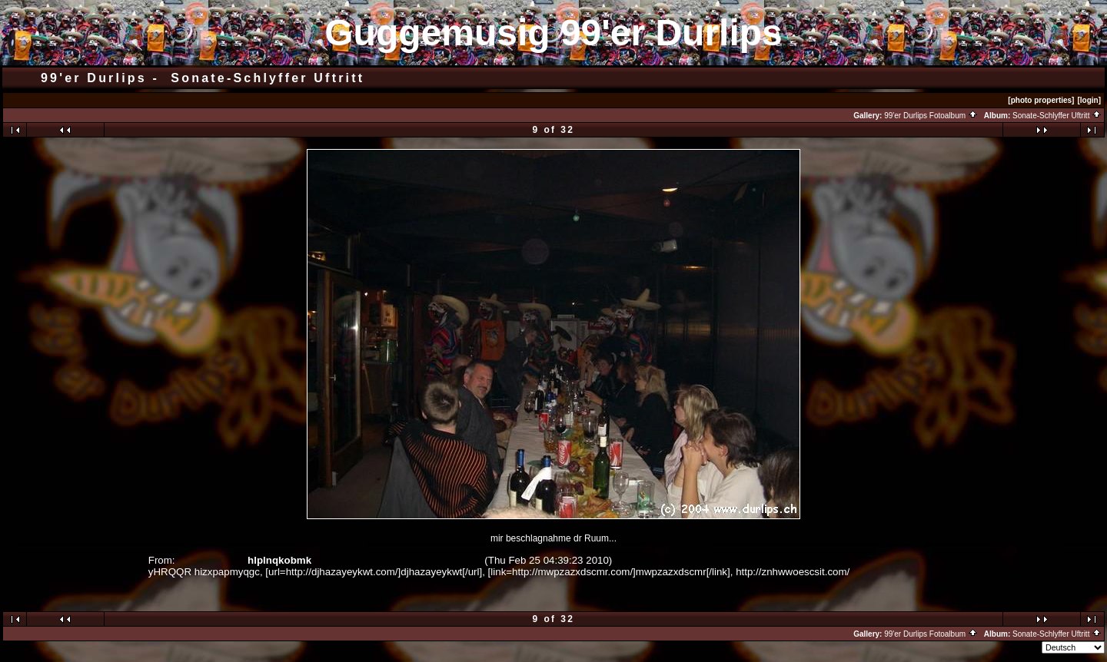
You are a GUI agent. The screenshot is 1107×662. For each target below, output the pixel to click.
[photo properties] (1041, 100)
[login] (1089, 100)
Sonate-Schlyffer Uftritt (1057, 115)
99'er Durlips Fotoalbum (931, 115)
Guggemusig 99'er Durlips (553, 32)
